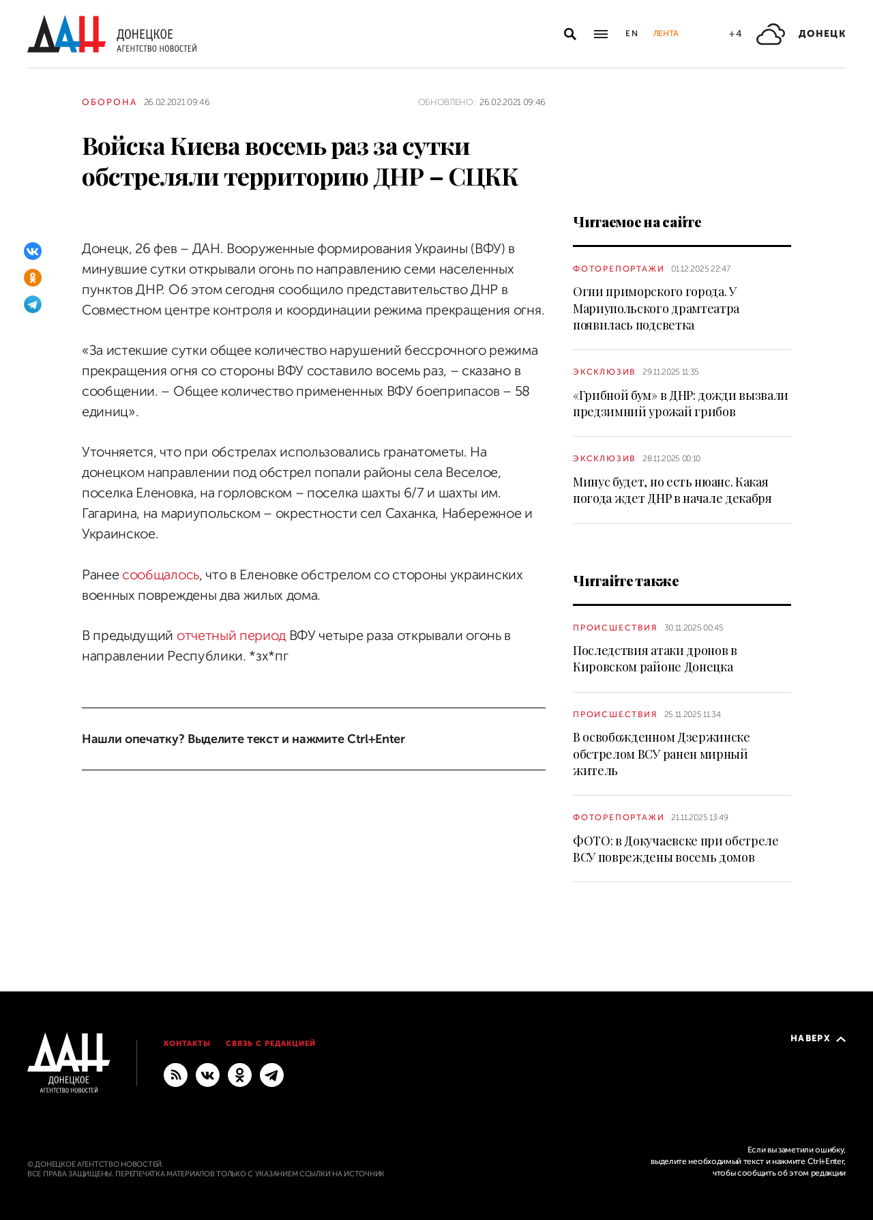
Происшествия (615, 628)
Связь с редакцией (271, 1043)
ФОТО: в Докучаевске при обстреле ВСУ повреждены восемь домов (676, 848)
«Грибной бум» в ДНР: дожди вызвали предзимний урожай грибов (680, 403)
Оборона (109, 102)
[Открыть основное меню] (601, 34)
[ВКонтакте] (33, 251)
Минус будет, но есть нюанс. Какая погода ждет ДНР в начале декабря (672, 490)
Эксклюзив (604, 372)
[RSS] (176, 1075)
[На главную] (111, 34)
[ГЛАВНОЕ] (272, 1075)
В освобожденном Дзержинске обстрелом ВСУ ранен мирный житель (661, 754)
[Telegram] (33, 304)
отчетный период (231, 635)
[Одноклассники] (33, 278)
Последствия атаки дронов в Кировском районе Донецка (655, 658)
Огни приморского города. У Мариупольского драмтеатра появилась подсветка (656, 308)
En (632, 33)
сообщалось (160, 575)
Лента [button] (665, 33)
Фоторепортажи (618, 269)
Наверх (818, 1038)
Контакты (187, 1043)
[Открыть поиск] (570, 34)
